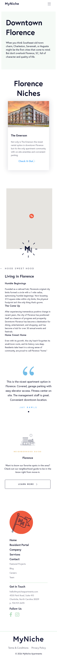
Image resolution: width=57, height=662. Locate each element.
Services (15, 556)
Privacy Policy (38, 647)
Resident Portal (19, 547)
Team (12, 579)
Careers (13, 575)
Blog (12, 570)
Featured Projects (18, 566)
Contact (14, 561)
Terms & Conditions (18, 647)
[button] (28, 411)
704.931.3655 (18, 605)
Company (15, 552)
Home (13, 542)
